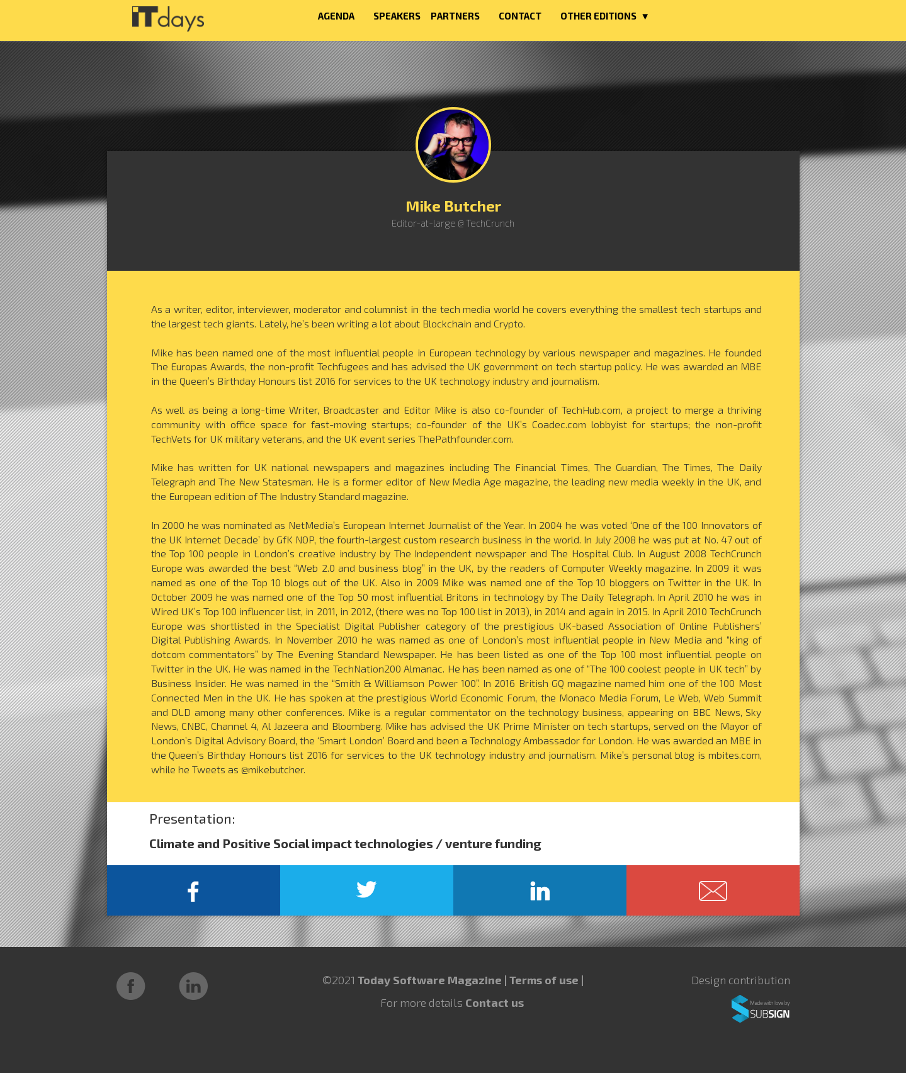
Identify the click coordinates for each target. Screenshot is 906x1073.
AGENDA (336, 15)
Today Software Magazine (430, 980)
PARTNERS (455, 15)
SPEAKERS (397, 15)
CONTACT (520, 15)
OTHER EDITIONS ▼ (605, 15)
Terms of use (545, 980)
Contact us (494, 1002)
